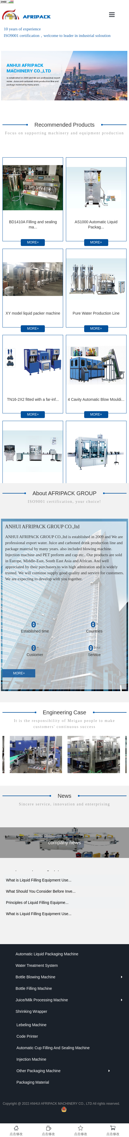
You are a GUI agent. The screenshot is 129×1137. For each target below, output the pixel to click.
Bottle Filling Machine (34, 988)
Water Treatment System (37, 965)
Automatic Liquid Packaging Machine (47, 954)
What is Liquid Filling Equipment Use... (39, 882)
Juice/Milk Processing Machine (42, 1000)
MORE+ (33, 242)
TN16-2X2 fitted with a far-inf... (33, 399)
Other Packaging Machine (38, 1071)
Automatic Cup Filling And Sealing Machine (53, 1048)
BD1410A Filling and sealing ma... (33, 225)
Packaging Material (32, 1082)
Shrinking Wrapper (31, 1011)
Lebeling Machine (31, 1025)
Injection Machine (31, 1059)
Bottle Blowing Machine (35, 977)
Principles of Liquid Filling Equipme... (37, 871)
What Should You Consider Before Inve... (41, 893)
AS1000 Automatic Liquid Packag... (96, 225)
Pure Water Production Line (96, 313)
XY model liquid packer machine (33, 313)
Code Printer (27, 1036)
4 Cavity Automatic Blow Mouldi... (96, 399)
